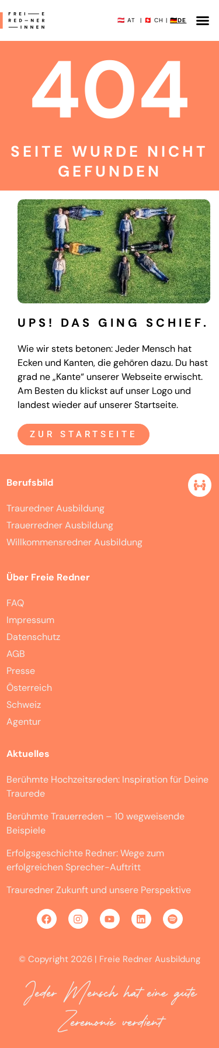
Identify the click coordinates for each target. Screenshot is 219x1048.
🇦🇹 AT (126, 20)
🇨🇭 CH (154, 20)
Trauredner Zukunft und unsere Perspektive (98, 890)
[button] (202, 20)
